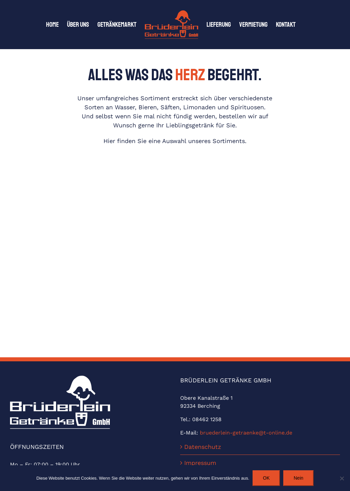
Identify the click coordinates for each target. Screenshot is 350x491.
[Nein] (341, 478)
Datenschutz (202, 446)
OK (266, 478)
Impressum (200, 462)
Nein (298, 478)
